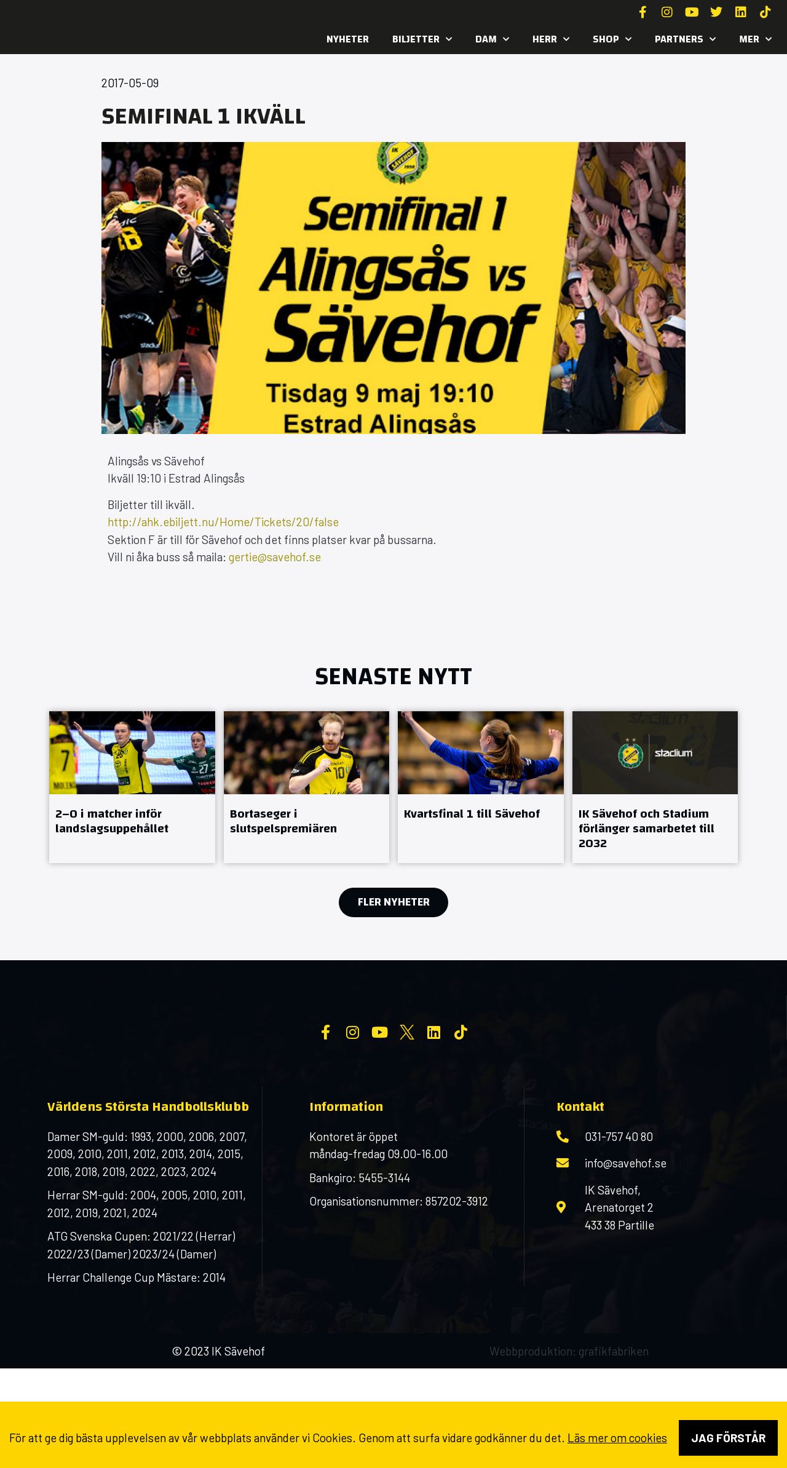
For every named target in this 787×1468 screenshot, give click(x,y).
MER (755, 39)
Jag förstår (728, 1438)
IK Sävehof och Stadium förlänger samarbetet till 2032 (646, 828)
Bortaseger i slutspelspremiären (283, 821)
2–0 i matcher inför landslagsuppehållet (111, 821)
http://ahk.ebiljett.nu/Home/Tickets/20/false (223, 522)
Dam (492, 39)
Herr (550, 39)
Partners (685, 39)
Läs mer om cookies (617, 1438)
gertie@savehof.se (275, 557)
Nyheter (347, 39)
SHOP (612, 39)
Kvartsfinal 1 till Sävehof (472, 813)
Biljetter (422, 39)
